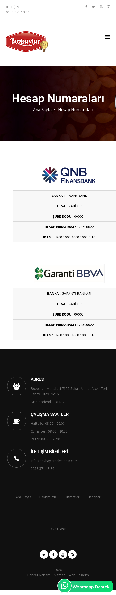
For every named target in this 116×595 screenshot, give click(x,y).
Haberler (93, 497)
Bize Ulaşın (58, 529)
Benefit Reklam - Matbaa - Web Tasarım (58, 575)
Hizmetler (72, 497)
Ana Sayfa (42, 109)
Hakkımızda (48, 497)
